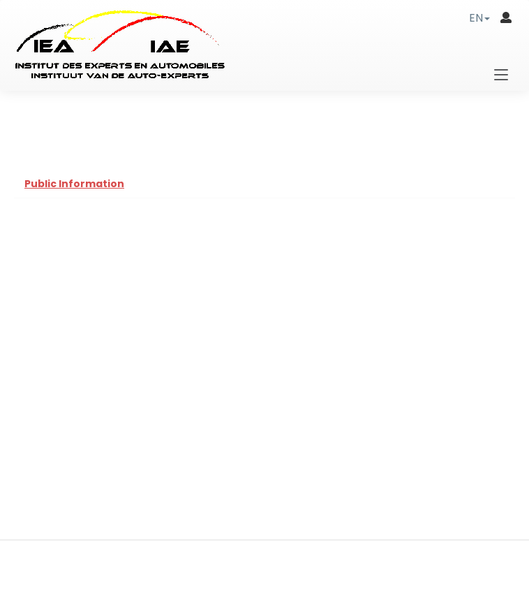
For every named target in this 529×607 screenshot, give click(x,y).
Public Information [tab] (74, 184)
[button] (479, 18)
